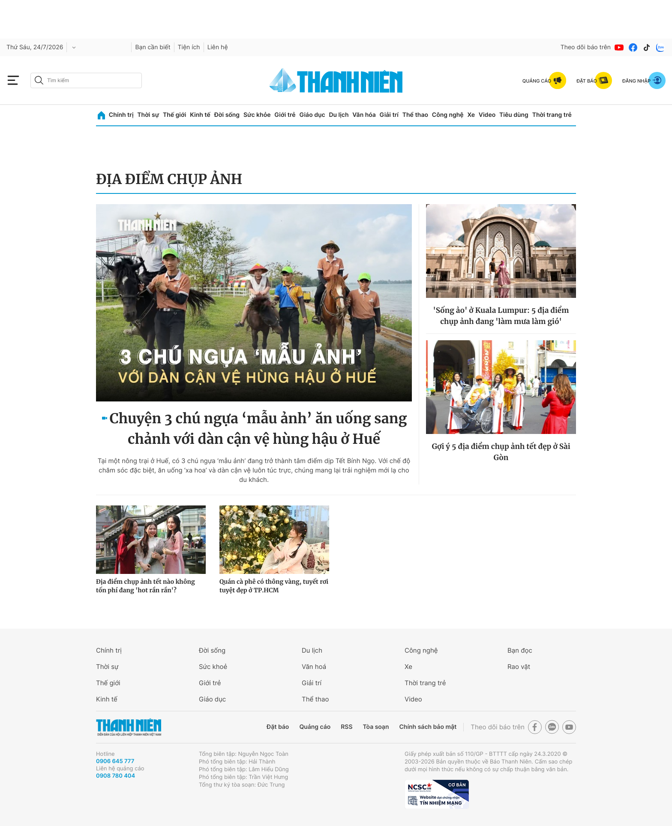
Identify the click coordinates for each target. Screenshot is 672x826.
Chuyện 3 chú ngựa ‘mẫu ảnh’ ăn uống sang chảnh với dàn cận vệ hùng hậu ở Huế (258, 429)
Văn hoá (314, 667)
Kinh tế (200, 115)
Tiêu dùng (513, 115)
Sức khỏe (257, 115)
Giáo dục (312, 115)
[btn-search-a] (39, 80)
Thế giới (174, 115)
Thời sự (148, 115)
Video (487, 115)
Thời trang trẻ (552, 115)
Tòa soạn (376, 727)
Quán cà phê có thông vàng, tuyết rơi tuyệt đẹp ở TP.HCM (273, 586)
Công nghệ (448, 115)
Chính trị (121, 115)
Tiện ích (189, 47)
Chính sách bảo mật (427, 727)
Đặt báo (278, 727)
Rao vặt (518, 667)
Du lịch (338, 115)
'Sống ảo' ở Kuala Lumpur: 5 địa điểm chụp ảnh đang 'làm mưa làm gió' (501, 316)
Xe (471, 115)
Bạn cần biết (152, 47)
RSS (346, 727)
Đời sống (227, 115)
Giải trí (389, 115)
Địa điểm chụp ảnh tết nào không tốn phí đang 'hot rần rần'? (145, 586)
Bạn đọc (519, 650)
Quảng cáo (314, 727)
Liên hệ (217, 47)
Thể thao (415, 115)
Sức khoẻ (213, 667)
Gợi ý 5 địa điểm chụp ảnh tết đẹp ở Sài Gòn (501, 452)
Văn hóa (364, 115)
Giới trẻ (284, 115)
